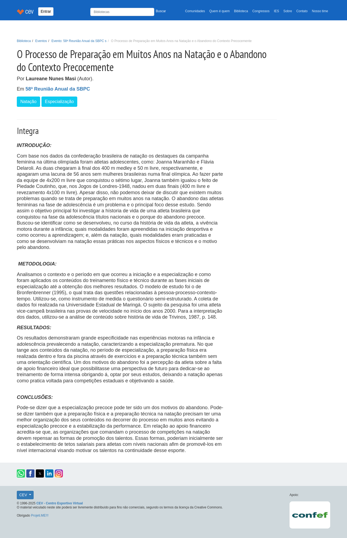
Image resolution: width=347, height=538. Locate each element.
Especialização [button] (59, 101)
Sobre (287, 11)
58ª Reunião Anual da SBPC (57, 89)
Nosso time (320, 11)
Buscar (161, 11)
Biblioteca (241, 11)
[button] (21, 473)
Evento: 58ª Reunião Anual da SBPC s (79, 41)
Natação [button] (28, 101)
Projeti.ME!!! (40, 515)
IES (276, 11)
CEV (23, 495)
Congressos (260, 11)
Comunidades (195, 11)
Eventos (41, 41)
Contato (302, 11)
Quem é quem (219, 11)
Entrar (46, 11)
